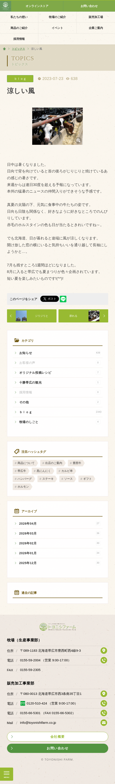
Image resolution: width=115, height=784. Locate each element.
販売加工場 (96, 17)
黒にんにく (44, 471)
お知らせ (59, 353)
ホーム (4, 48)
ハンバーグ (25, 478)
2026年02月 (59, 543)
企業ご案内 (96, 28)
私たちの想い (19, 17)
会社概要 (57, 736)
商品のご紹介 (19, 28)
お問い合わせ (89, 6)
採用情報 (19, 39)
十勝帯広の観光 (59, 382)
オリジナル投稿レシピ (59, 372)
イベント (57, 28)
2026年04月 (59, 523)
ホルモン (23, 486)
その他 (59, 402)
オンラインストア (37, 6)
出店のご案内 (53, 463)
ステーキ (48, 478)
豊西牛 (77, 463)
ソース (68, 478)
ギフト (87, 478)
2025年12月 (59, 563)
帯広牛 (22, 471)
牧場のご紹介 (57, 17)
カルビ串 (67, 471)
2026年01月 (59, 553)
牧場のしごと (59, 422)
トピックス (19, 64)
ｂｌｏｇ (60, 412)
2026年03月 (59, 533)
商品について (26, 463)
